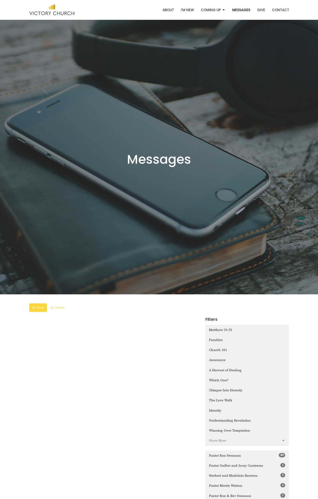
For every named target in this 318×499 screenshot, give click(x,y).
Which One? (218, 380)
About (168, 10)
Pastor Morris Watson (247, 485)
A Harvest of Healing (225, 370)
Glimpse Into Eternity (226, 390)
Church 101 (218, 350)
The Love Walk (220, 400)
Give (261, 10)
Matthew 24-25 (220, 330)
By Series (57, 308)
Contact (280, 10)
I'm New (187, 10)
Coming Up (213, 10)
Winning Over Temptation (229, 430)
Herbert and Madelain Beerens (247, 475)
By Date (38, 308)
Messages (241, 10)
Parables (216, 340)
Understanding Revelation (230, 420)
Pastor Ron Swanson (247, 455)
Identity (215, 410)
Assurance (217, 360)
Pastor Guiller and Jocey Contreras (247, 465)
